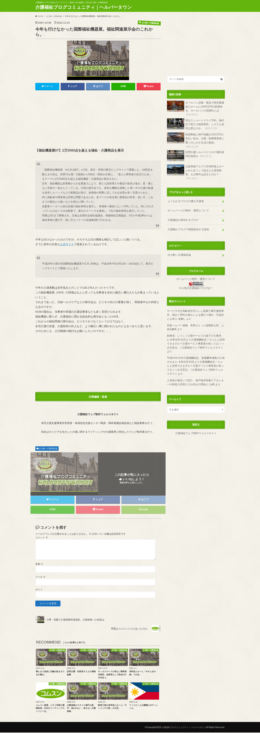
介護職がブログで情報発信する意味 (187, 221)
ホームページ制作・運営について (196, 270)
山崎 (204, 364)
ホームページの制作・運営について (187, 203)
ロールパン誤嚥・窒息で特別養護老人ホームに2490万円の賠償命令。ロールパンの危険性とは (195, 108)
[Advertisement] (98, 120)
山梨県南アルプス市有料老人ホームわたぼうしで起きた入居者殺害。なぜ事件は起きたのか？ (195, 168)
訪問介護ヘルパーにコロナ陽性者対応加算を (195, 153)
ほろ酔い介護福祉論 (48, 449)
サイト (39, 590)
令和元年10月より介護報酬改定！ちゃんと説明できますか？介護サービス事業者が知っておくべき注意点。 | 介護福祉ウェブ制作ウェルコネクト (195, 333)
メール (40, 577)
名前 (39, 564)
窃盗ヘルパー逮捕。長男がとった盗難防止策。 (192, 315)
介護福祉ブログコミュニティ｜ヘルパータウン (83, 7)
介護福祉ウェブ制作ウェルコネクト (196, 413)
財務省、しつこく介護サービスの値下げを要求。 (193, 325)
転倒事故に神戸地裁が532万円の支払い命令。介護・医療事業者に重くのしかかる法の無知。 (195, 139)
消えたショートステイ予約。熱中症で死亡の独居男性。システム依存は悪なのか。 (195, 123)
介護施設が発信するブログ (182, 212)
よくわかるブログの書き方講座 (184, 195)
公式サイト (67, 244)
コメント (41, 538)
